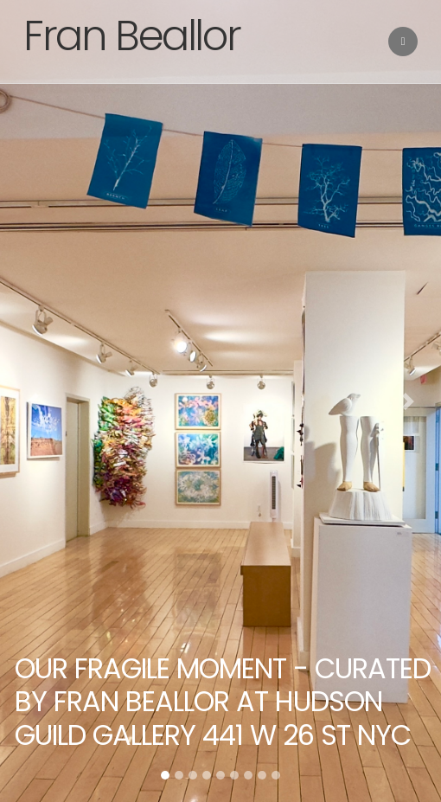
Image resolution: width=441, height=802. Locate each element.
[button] (33, 401)
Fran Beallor (131, 36)
